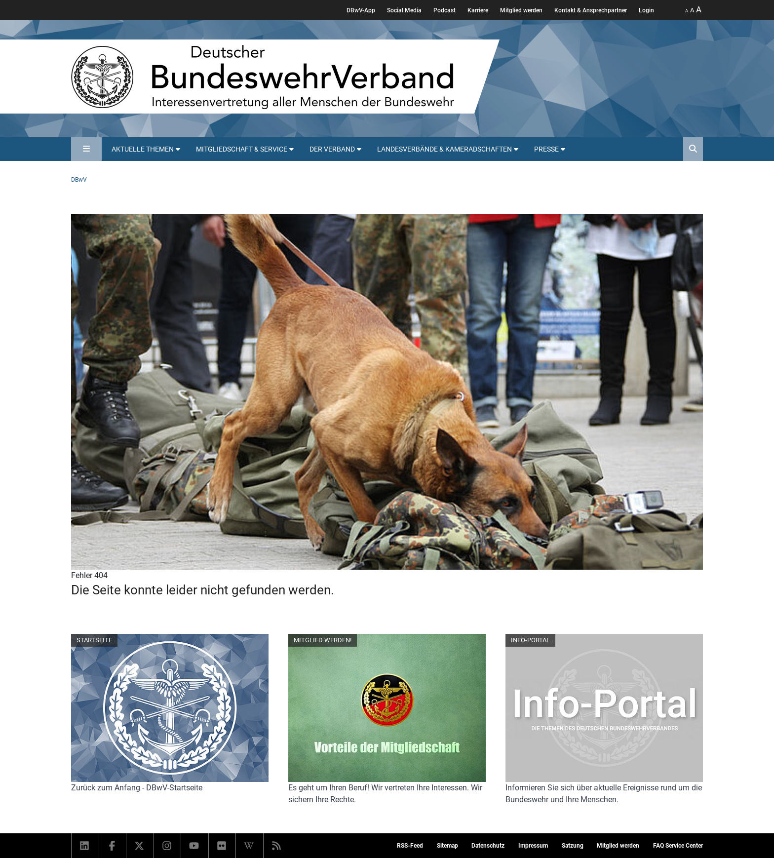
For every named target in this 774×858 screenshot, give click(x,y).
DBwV (79, 179)
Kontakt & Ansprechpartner (590, 10)
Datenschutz (487, 845)
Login (646, 10)
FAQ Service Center (678, 845)
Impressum (533, 845)
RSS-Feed (410, 845)
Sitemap (447, 845)
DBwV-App (361, 10)
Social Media (404, 10)
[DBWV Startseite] (285, 76)
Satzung (572, 845)
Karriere (477, 10)
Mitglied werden (521, 10)
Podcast (444, 10)
